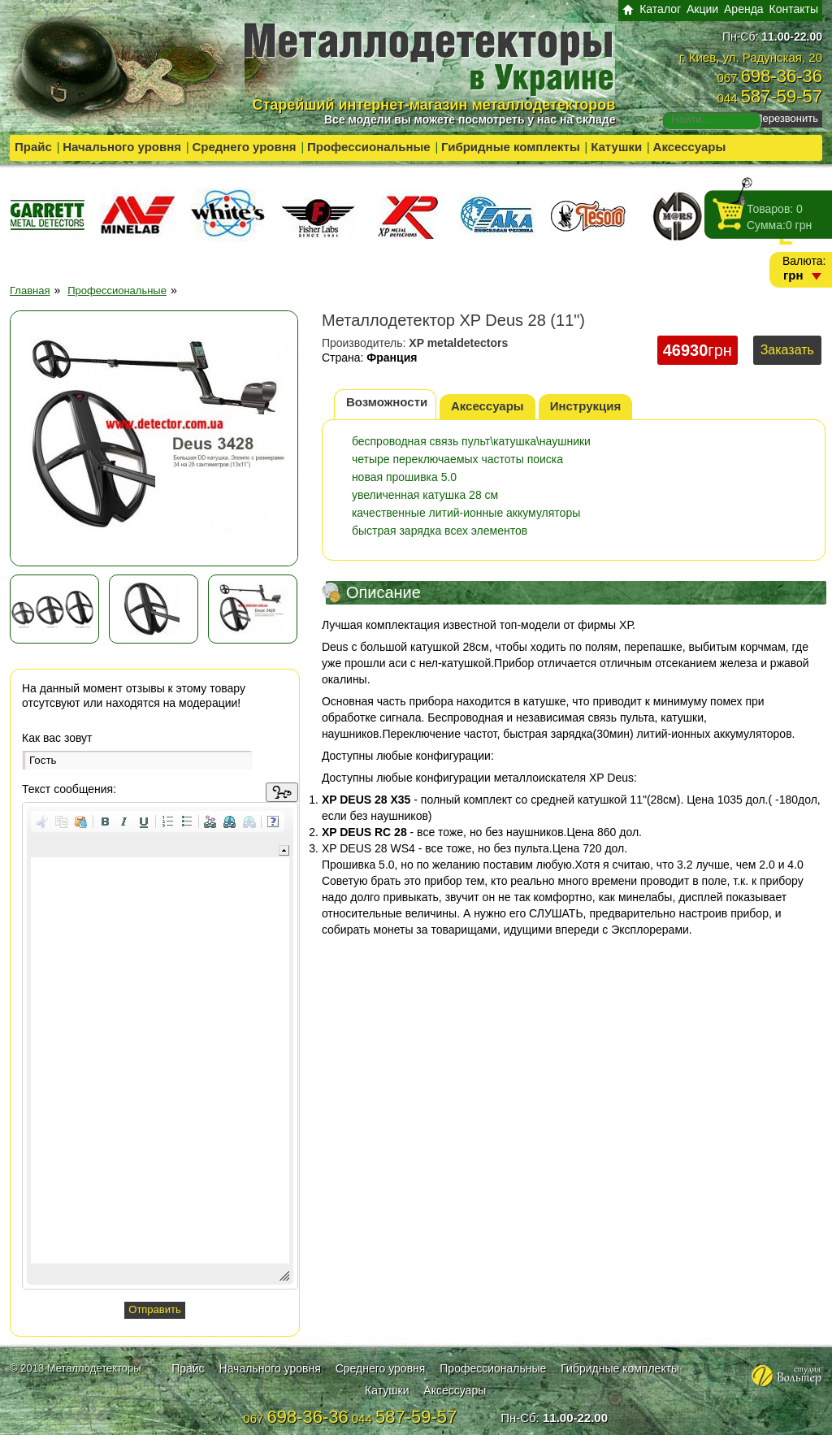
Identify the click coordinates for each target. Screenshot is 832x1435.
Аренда (744, 8)
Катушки (616, 147)
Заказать (787, 350)
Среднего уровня (244, 147)
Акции (702, 8)
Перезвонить (786, 118)
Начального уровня (122, 147)
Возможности (386, 402)
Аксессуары (689, 147)
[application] (160, 1046)
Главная (30, 290)
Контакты (793, 8)
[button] (42, 821)
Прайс (33, 147)
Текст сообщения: (69, 789)
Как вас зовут (57, 737)
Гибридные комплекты (510, 147)
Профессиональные (369, 147)
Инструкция (586, 406)
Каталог (660, 8)
